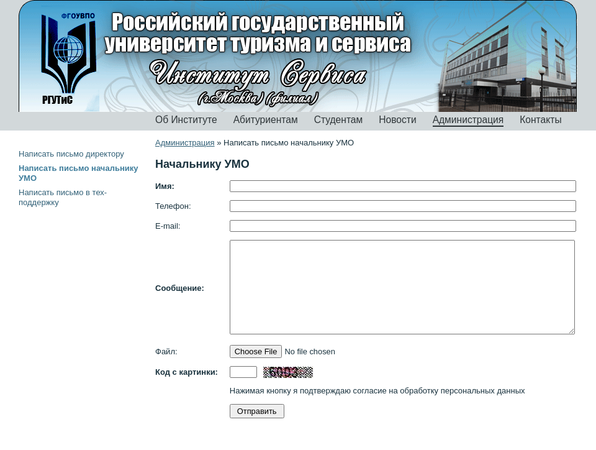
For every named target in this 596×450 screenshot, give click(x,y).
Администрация (468, 119)
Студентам (338, 119)
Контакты (540, 119)
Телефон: (173, 206)
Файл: (166, 351)
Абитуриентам (265, 119)
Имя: (164, 186)
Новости (397, 119)
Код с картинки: (186, 372)
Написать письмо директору (71, 153)
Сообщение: (179, 288)
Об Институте (186, 119)
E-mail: (167, 226)
